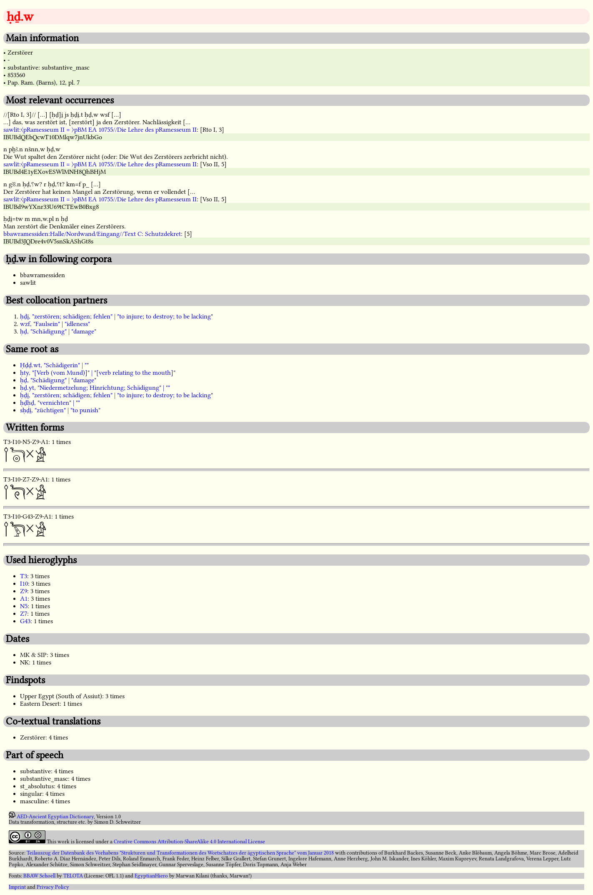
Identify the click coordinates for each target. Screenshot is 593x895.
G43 (25, 621)
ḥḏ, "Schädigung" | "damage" (58, 331)
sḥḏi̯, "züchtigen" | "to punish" (60, 410)
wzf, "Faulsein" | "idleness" (55, 324)
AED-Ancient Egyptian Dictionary (55, 816)
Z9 (23, 591)
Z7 (23, 613)
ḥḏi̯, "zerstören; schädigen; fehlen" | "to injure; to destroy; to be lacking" (116, 316)
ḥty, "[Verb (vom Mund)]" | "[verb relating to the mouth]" (97, 372)
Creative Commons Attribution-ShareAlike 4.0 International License (189, 842)
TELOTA (73, 876)
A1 (24, 598)
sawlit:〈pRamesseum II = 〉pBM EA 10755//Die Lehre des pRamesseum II (100, 129)
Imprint (17, 887)
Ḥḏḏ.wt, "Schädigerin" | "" (54, 365)
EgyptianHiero (151, 876)
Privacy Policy (53, 887)
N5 (24, 606)
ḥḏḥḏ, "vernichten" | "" (50, 402)
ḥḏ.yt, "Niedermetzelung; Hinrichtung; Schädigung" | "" (95, 387)
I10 (24, 583)
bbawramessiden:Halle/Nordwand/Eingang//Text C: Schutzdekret (92, 234)
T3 (23, 576)
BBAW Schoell (39, 876)
